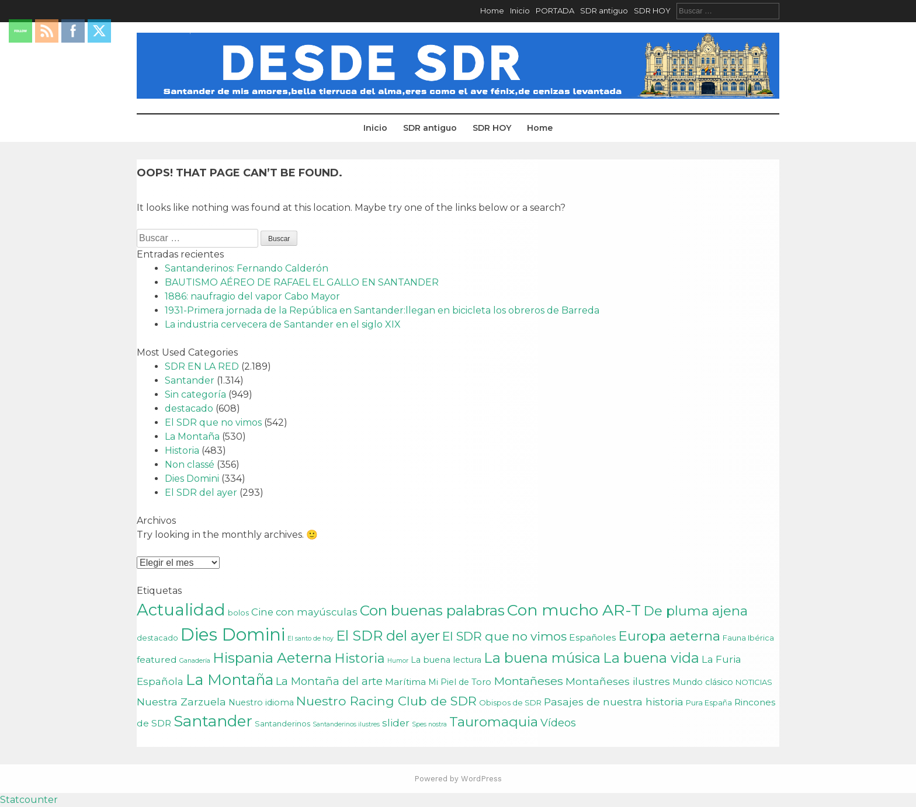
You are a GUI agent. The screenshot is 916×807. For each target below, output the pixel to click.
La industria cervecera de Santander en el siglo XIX (283, 324)
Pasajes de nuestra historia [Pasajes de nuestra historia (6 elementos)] (613, 701)
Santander (189, 380)
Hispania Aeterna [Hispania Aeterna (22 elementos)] (272, 657)
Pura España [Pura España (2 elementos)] (709, 702)
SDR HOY (652, 10)
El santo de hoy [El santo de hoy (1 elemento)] (310, 638)
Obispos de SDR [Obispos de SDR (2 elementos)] (510, 702)
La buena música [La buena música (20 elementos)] (542, 657)
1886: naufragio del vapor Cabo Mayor (252, 296)
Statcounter (29, 799)
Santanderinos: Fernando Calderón (246, 268)
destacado (189, 408)
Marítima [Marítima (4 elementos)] (405, 681)
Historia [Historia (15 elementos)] (359, 658)
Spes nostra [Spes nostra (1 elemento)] (429, 724)
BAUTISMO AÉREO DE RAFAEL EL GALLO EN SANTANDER (302, 282)
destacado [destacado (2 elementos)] (157, 637)
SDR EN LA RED (202, 366)
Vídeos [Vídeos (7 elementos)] (558, 722)
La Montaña (192, 436)
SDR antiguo (604, 10)
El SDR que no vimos (213, 422)
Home (492, 10)
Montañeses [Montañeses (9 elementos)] (528, 681)
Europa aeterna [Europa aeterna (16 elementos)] (669, 636)
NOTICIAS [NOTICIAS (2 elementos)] (753, 682)
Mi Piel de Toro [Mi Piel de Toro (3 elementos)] (459, 682)
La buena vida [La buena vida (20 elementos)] (651, 657)
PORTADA (555, 10)
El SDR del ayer (201, 492)
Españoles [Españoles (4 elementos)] (592, 637)
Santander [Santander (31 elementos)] (213, 721)
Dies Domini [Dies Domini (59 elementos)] (233, 634)
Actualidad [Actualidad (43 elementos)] (181, 610)
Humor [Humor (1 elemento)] (397, 661)
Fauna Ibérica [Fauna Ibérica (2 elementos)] (748, 637)
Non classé (189, 464)
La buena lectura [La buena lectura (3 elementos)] (446, 660)
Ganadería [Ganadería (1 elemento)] (194, 661)
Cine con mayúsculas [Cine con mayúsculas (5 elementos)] (304, 612)
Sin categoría (195, 394)
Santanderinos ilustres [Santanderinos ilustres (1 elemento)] (346, 724)
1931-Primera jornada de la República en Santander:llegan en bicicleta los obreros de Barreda (382, 310)
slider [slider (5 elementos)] (396, 723)
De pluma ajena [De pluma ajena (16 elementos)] (695, 611)
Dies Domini (192, 478)
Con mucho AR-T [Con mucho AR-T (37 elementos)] (574, 610)
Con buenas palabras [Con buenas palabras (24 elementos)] (432, 610)
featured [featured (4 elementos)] (157, 659)
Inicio (520, 10)
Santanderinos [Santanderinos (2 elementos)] (282, 723)
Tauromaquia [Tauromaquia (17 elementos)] (493, 722)
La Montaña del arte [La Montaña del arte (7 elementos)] (329, 681)
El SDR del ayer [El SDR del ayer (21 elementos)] (388, 635)
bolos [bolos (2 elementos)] (238, 612)
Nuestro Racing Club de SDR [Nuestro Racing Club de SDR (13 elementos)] (386, 700)
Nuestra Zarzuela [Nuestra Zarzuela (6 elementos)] (181, 701)
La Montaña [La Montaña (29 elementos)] (229, 679)
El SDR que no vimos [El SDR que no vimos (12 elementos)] (504, 636)
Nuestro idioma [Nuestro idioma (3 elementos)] (261, 702)
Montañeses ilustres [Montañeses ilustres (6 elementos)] (617, 681)
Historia (182, 450)
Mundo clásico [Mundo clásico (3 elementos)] (702, 682)
